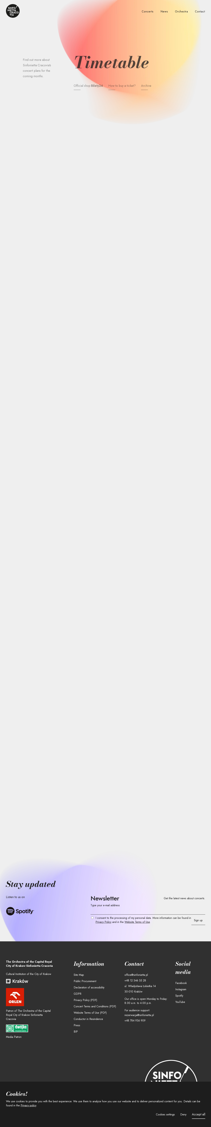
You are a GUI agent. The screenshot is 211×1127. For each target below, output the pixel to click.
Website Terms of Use (137, 922)
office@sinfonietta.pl (136, 975)
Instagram (180, 989)
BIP (76, 1032)
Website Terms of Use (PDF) (90, 1013)
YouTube (180, 1002)
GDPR (77, 994)
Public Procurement (85, 981)
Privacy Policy (103, 922)
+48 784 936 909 (135, 1020)
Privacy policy (28, 1105)
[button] (148, 11)
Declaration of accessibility (89, 987)
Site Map (79, 975)
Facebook (181, 983)
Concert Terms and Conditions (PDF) (95, 1006)
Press (77, 1025)
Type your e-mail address (105, 905)
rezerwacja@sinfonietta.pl (139, 1015)
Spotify (179, 996)
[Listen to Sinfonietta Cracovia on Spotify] (20, 911)
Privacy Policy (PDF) (85, 1000)
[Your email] (148, 911)
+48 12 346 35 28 (135, 980)
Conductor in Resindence (88, 1019)
